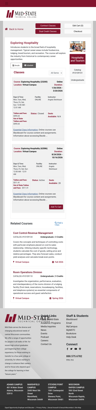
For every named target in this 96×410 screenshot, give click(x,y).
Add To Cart (56, 207)
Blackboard (71, 319)
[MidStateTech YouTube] (76, 349)
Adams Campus (14, 384)
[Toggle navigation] (6, 3)
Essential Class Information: (25, 130)
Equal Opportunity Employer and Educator (19, 407)
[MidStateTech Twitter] (72, 349)
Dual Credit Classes (47, 31)
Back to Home (14, 29)
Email (69, 323)
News (43, 330)
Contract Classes (48, 25)
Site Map (78, 407)
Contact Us (46, 344)
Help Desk (71, 337)
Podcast (45, 337)
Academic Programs (51, 323)
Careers (44, 340)
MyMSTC (70, 330)
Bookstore (71, 333)
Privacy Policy (41, 407)
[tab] (16, 65)
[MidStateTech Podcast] (79, 349)
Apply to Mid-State (50, 319)
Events (44, 333)
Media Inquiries (48, 326)
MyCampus (71, 326)
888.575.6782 (74, 356)
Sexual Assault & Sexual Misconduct (61, 407)
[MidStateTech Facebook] (67, 349)
